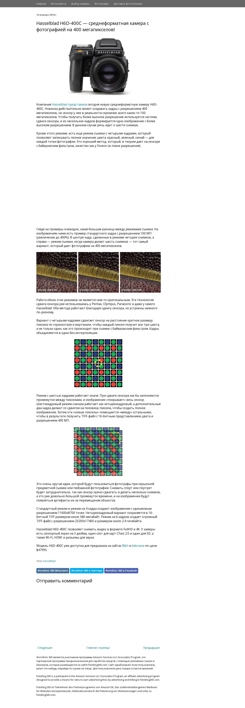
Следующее (44, 647)
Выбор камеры (80, 3)
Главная (41, 3)
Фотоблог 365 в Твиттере (86, 570)
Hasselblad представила (69, 105)
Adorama (138, 546)
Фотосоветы (58, 3)
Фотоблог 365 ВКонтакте (53, 570)
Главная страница (98, 647)
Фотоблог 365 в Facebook (121, 570)
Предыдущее (151, 647)
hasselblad (49, 561)
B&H (125, 546)
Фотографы (102, 3)
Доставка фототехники (128, 3)
